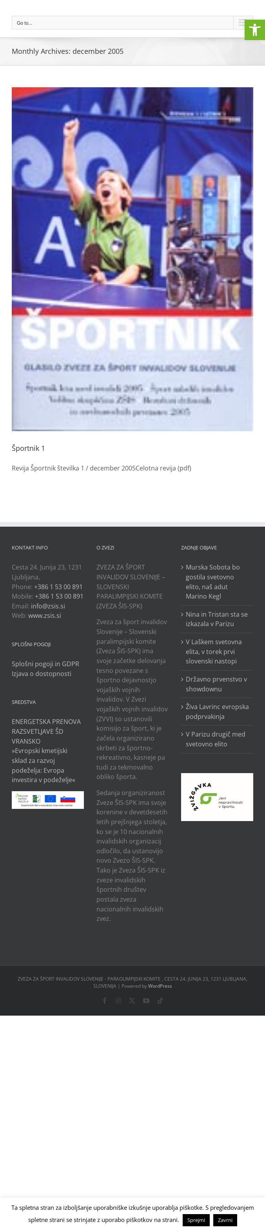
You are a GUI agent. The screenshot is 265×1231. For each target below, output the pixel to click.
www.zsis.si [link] (44, 615)
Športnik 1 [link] (28, 448)
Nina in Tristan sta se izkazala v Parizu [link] (217, 619)
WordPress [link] (160, 986)
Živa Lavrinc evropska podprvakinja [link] (217, 711)
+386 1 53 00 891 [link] (58, 586)
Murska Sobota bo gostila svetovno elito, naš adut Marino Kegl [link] (213, 582)
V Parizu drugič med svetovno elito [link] (215, 739)
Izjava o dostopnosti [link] (41, 673)
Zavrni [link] (225, 1220)
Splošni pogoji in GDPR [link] (45, 664)
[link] (255, 30)
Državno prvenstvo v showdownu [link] (216, 684)
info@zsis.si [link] (48, 606)
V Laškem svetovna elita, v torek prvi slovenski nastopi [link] (214, 651)
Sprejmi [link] (196, 1220)
